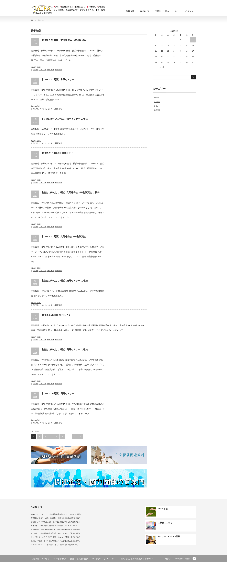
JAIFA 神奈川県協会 (182, 559)
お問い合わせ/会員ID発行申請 (131, 559)
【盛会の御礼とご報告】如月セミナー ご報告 (64, 280)
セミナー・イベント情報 (169, 536)
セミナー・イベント (184, 11)
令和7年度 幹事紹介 (59, 559)
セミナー (50, 70)
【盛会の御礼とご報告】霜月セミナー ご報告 (64, 349)
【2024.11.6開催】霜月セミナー (57, 393)
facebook (194, 558)
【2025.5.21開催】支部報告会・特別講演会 (63, 236)
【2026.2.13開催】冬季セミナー (57, 79)
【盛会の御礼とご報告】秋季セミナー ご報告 (64, 119)
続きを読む (36, 67)
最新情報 (130, 11)
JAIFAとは (144, 11)
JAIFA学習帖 (95, 559)
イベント (42, 70)
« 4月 (162, 67)
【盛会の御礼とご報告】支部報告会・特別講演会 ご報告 (70, 192)
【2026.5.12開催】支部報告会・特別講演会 (63, 40)
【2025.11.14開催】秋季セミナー (58, 153)
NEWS (35, 70)
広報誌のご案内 (162, 11)
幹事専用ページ (150, 559)
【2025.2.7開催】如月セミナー (57, 315)
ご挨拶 (71, 559)
